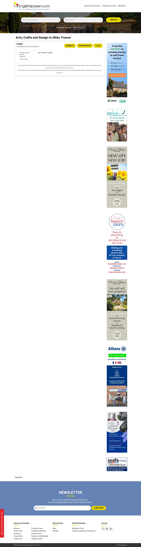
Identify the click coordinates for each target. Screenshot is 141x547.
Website (70, 46)
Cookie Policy (18, 539)
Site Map (55, 531)
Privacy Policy (18, 536)
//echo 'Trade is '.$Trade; (40, 19)
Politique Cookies (36, 539)
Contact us (17, 533)
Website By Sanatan (121, 545)
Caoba (19, 44)
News (54, 528)
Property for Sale (109, 6)
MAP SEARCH (79, 28)
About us (17, 528)
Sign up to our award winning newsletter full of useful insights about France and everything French (70, 501)
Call (98, 45)
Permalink (18, 477)
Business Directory (92, 5)
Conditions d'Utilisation (38, 531)
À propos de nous (37, 528)
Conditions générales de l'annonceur (83, 531)
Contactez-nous (36, 533)
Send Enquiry (85, 45)
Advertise (122, 6)
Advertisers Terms (78, 528)
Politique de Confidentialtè (39, 536)
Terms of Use (18, 531)
